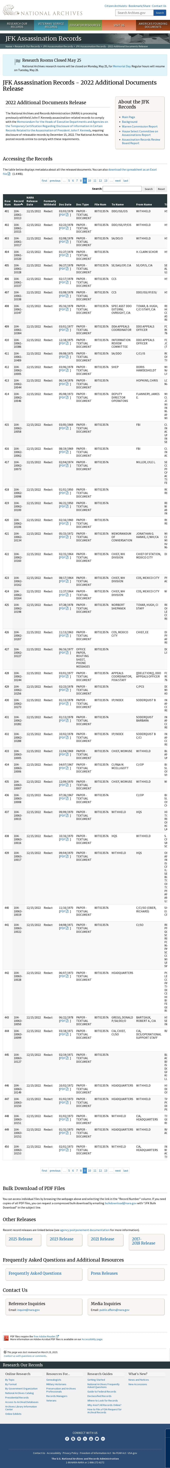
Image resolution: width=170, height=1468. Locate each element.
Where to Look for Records (102, 1400)
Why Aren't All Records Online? (104, 1405)
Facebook (67, 1439)
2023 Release (61, 1239)
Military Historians (56, 1384)
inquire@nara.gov (28, 1310)
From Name (144, 204)
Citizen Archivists (116, 6)
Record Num (19, 202)
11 (94, 180)
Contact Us (159, 6)
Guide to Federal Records (101, 1391)
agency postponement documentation (85, 1230)
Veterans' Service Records (51, 25)
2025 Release (21, 1239)
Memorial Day (121, 66)
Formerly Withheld (50, 202)
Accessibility (54, 1453)
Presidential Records (17, 1397)
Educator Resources (85, 25)
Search (160, 12)
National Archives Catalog (19, 1393)
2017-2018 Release (143, 1241)
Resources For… (58, 1374)
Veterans (51, 1400)
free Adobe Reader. (46, 1336)
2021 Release (102, 1239)
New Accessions (138, 1384)
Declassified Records (99, 1396)
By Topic (10, 1379)
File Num (100, 204)
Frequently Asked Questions (35, 1273)
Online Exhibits (13, 1414)
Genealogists (53, 1379)
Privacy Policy (70, 1453)
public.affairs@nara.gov (114, 1310)
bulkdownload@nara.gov (121, 1203)
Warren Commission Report (140, 126)
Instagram (79, 1439)
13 (105, 180)
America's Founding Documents (153, 25)
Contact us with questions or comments (25, 1356)
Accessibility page (92, 1339)
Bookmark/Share (139, 6)
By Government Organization (21, 1388)
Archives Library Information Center (21, 1408)
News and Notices (139, 1379)
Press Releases (104, 1273)
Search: (97, 188)
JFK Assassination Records (58, 46)
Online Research (17, 1374)
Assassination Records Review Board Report (141, 141)
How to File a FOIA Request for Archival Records (104, 1411)
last (125, 180)
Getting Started (96, 1379)
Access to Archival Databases (21, 1402)
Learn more (136, 1461)
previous (55, 180)
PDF (62, 215)
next (118, 180)
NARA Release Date (32, 201)
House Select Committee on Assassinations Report (140, 133)
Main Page (128, 117)
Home (9, 46)
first (44, 180)
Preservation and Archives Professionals (61, 1390)
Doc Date (65, 204)
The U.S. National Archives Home (42, 10)
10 (89, 180)
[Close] (165, 1433)
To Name (118, 204)
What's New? (138, 1374)
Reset (161, 189)
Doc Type (82, 204)
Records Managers (56, 1396)
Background (129, 122)
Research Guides (100, 1374)
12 (100, 180)
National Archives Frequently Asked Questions (103, 1386)
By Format (11, 1384)
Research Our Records (17, 25)
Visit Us (119, 25)
